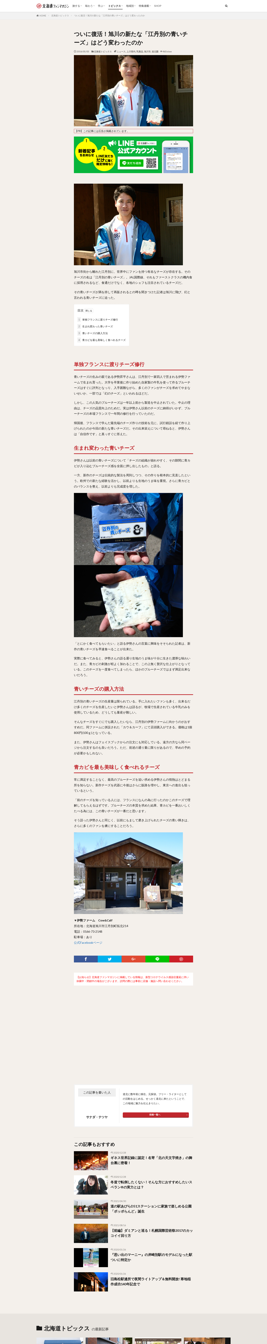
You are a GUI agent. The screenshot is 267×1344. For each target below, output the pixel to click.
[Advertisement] (133, 1032)
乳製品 (139, 51)
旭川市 (147, 51)
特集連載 (144, 5)
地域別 (130, 5)
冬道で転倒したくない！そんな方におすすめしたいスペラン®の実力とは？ (151, 1188)
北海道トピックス (60, 15)
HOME (43, 15)
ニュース (121, 51)
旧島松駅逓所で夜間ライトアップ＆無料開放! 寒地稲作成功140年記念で (151, 1285)
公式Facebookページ (88, 946)
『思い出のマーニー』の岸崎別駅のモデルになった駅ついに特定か (151, 1260)
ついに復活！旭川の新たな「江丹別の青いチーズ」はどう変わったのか (109, 15)
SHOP (157, 5)
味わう (89, 5)
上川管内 (131, 51)
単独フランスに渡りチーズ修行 (97, 319)
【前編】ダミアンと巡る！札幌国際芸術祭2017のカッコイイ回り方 (152, 1236)
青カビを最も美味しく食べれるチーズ (101, 340)
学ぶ (100, 5)
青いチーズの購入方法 (92, 333)
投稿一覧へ (154, 1118)
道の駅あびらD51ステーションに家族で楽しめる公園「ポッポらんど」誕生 (151, 1212)
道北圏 (155, 51)
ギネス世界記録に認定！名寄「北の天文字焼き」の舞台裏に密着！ (151, 1164)
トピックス (114, 5)
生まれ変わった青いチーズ (95, 326)
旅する (76, 5)
